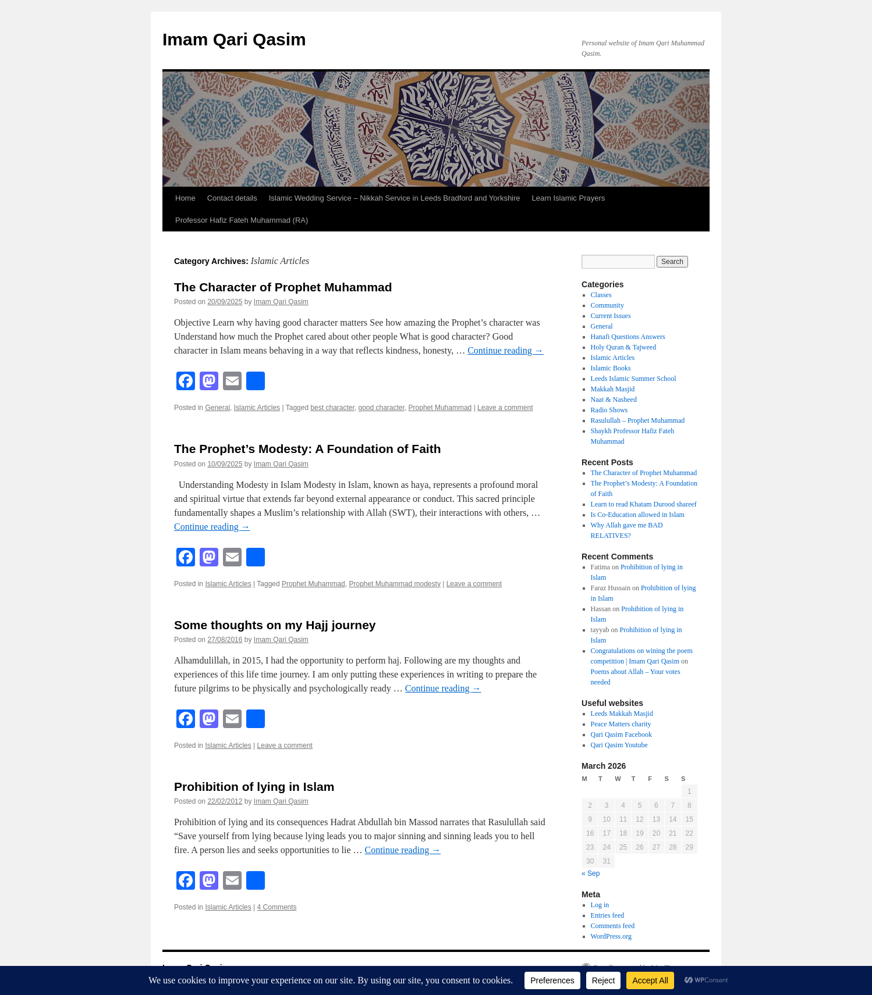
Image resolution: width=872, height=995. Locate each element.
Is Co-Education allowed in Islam (638, 515)
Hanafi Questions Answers (628, 337)
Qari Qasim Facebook (621, 734)
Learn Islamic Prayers (568, 198)
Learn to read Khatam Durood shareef (644, 504)
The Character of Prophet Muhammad (283, 287)
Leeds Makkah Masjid (622, 713)
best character (332, 408)
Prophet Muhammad (440, 408)
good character (381, 408)
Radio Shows (609, 410)
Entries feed (608, 915)
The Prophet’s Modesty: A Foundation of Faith (307, 448)
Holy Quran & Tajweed (624, 347)
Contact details (232, 198)
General (217, 408)
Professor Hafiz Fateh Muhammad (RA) (241, 220)
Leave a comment (505, 408)
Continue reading (505, 350)
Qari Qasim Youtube (619, 745)
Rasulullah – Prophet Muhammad (638, 420)
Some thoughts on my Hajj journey (275, 625)
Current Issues (611, 316)
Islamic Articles (257, 408)
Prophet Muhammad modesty (394, 584)
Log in (600, 905)
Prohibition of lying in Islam (254, 786)
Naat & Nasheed (614, 399)
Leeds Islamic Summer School (633, 379)
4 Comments (277, 907)
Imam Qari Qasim (234, 39)
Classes (601, 295)
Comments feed (613, 926)
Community (607, 305)
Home (185, 198)
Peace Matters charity (621, 724)
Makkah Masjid (613, 389)
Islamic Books (611, 368)
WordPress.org (611, 936)
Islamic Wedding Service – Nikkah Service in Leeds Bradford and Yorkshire (394, 198)
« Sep (591, 873)
